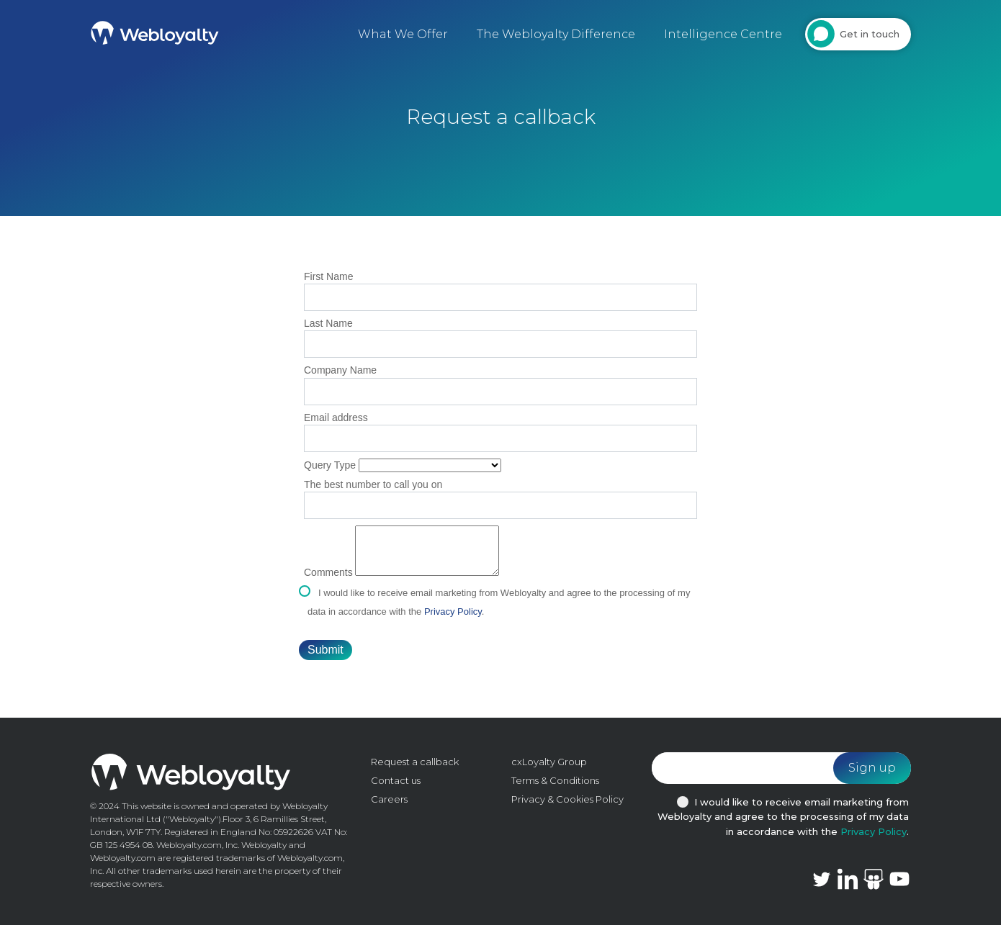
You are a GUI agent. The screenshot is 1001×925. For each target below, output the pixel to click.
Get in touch (869, 34)
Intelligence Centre (723, 34)
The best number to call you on (373, 484)
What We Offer (403, 34)
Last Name (328, 323)
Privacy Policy (453, 611)
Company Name (340, 370)
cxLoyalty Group (549, 761)
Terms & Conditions (555, 780)
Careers (389, 799)
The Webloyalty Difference (556, 34)
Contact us (396, 780)
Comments (328, 572)
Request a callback (415, 761)
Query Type (330, 465)
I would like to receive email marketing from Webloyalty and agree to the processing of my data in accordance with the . (783, 817)
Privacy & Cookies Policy (567, 799)
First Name (328, 276)
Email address (336, 417)
